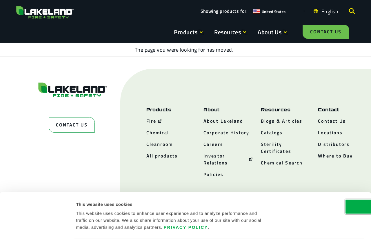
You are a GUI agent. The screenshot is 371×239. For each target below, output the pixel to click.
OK (322, 183)
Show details (310, 227)
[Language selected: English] (328, 11)
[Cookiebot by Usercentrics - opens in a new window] (37, 227)
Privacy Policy (186, 204)
